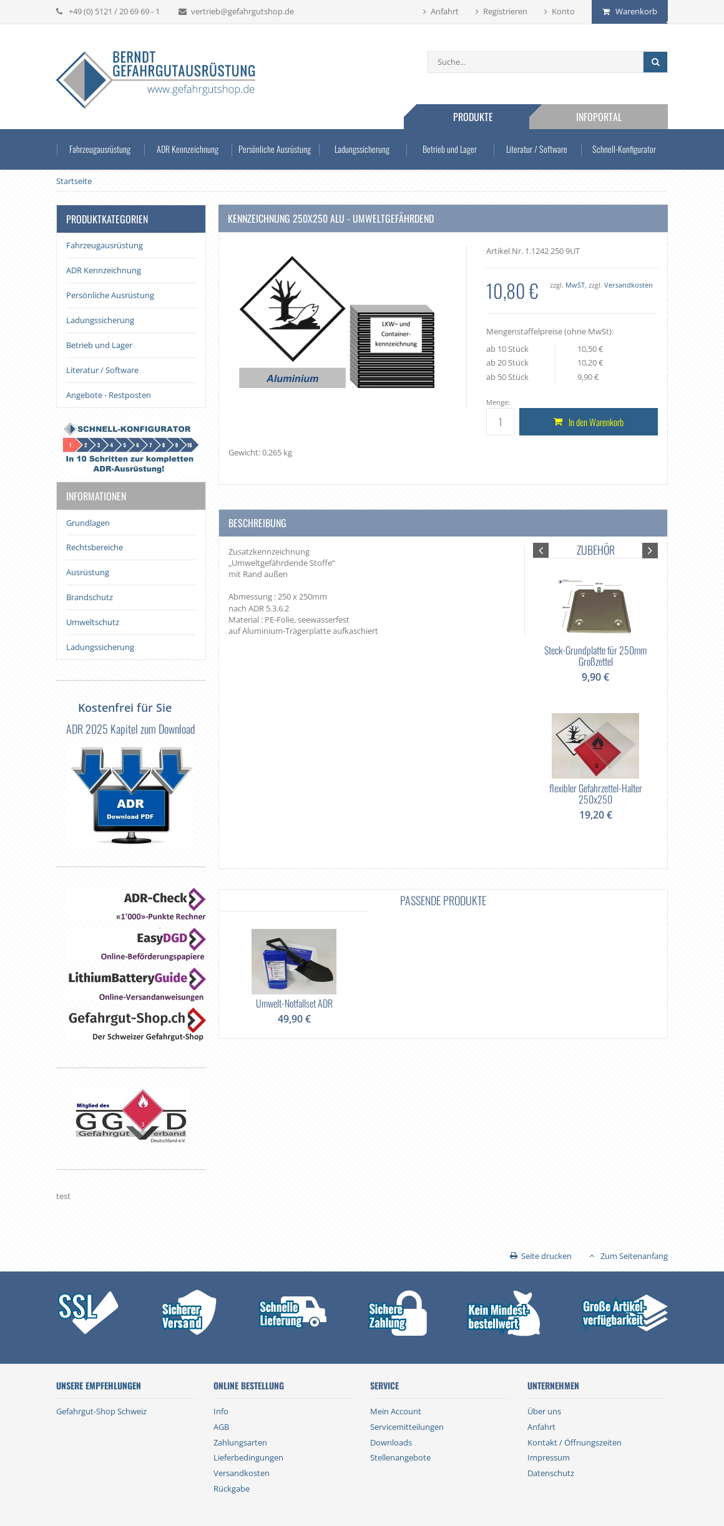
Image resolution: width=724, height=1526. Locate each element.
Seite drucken (546, 1255)
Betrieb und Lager (450, 148)
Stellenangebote (400, 1457)
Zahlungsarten (240, 1442)
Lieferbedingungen (248, 1457)
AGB (221, 1426)
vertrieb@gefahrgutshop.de (242, 11)
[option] (595, 696)
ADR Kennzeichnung (187, 148)
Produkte (473, 116)
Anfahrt (445, 11)
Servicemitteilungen (407, 1426)
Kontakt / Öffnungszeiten (574, 1442)
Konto (563, 11)
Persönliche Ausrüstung (275, 148)
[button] (541, 550)
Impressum (548, 1457)
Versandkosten (628, 284)
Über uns (544, 1411)
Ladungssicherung (362, 148)
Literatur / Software (537, 148)
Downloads (391, 1442)
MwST (575, 284)
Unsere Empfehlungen (98, 1385)
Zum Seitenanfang (634, 1255)
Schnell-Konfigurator (624, 148)
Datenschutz (550, 1473)
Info (220, 1411)
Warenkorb (636, 11)
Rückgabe (231, 1488)
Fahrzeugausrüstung (99, 148)
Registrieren (505, 11)
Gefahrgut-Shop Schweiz (101, 1411)
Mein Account (395, 1411)
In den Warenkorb (596, 422)
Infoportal (599, 116)
